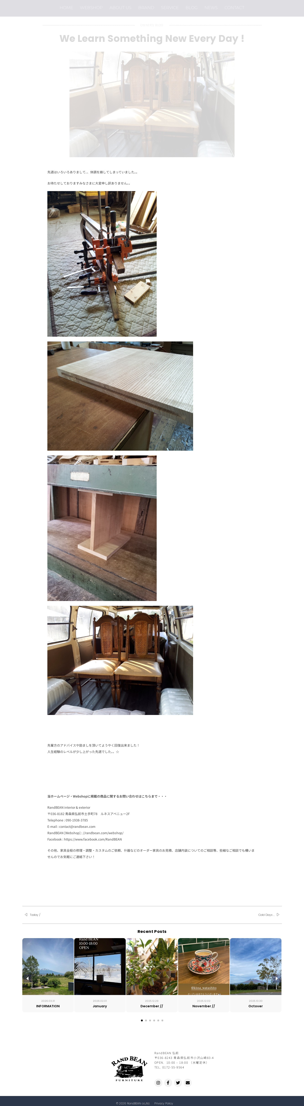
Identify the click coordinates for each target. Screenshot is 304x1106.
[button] (142, 1020)
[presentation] (27, 978)
